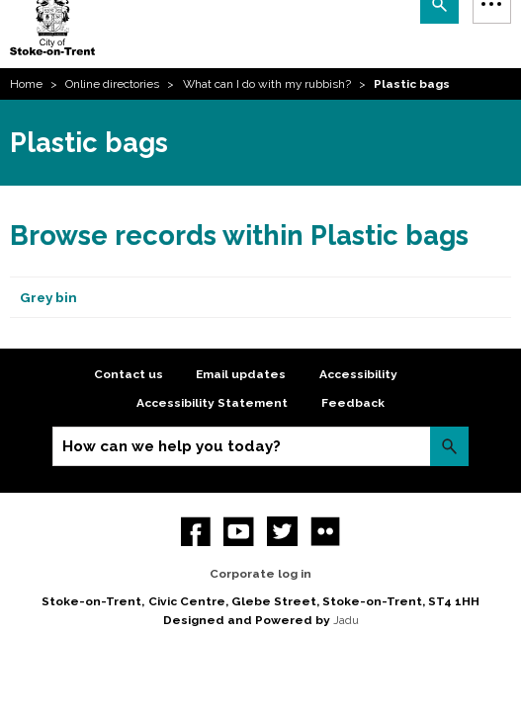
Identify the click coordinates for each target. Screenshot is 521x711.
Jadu (346, 620)
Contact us (128, 374)
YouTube (238, 531)
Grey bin (48, 297)
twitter (282, 531)
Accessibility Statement (212, 403)
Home (26, 84)
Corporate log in (260, 574)
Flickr (325, 531)
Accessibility (358, 374)
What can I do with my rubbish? (267, 84)
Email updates (241, 374)
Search (449, 446)
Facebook (196, 531)
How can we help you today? (171, 446)
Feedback (353, 403)
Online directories (112, 84)
